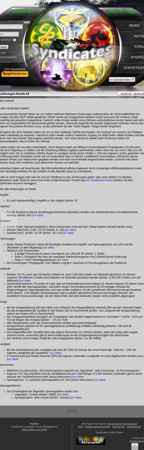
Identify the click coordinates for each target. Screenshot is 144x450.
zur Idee (37, 215)
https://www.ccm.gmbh (34, 429)
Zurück (72, 410)
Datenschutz (134, 426)
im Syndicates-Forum (99, 180)
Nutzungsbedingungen (97, 426)
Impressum (118, 426)
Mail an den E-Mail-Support (122, 423)
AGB (80, 426)
